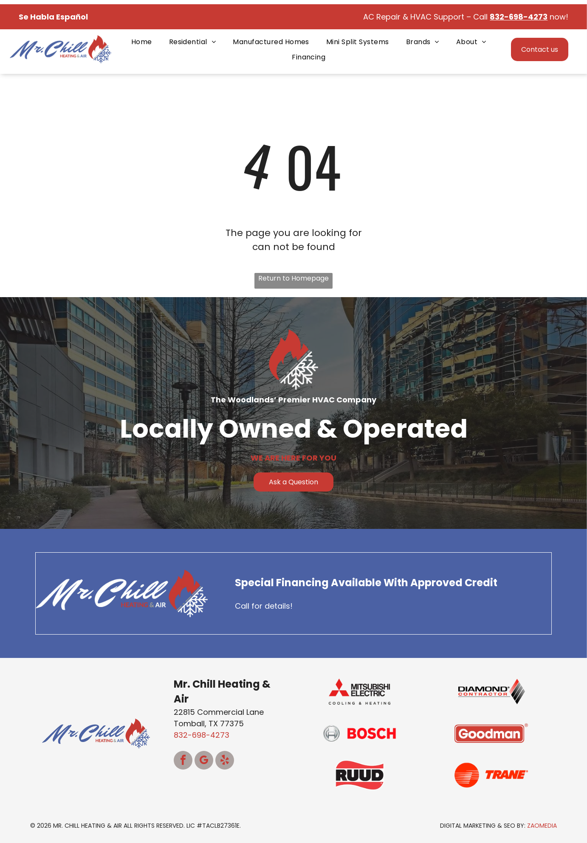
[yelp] (224, 761)
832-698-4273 (201, 735)
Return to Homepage (293, 278)
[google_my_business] (204, 761)
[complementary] (525, 796)
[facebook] (183, 761)
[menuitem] (142, 41)
